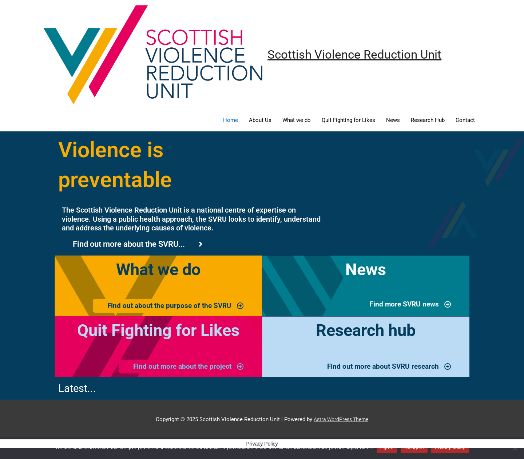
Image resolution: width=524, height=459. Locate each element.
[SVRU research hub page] (387, 367)
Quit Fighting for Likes (348, 120)
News (393, 120)
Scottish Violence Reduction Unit (360, 54)
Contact (465, 120)
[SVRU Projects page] (173, 306)
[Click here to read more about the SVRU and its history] (137, 244)
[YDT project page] (186, 367)
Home (230, 120)
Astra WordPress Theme (341, 420)
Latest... (78, 389)
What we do (296, 120)
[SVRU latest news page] (409, 305)
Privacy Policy (262, 445)
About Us (260, 120)
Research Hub (428, 120)
